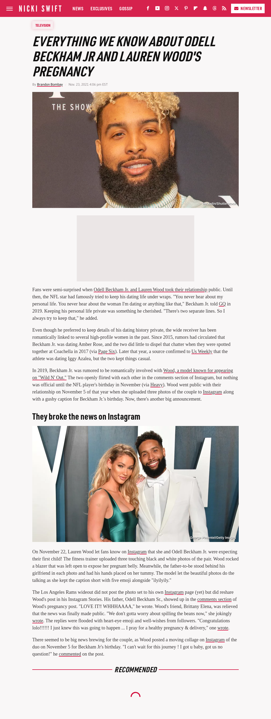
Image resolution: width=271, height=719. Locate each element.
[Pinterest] (186, 9)
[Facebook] (148, 9)
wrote (37, 620)
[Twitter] (176, 9)
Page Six (106, 351)
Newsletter (248, 8)
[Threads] (214, 9)
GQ (222, 304)
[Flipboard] (195, 9)
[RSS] (224, 9)
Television (42, 25)
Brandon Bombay (50, 84)
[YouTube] (157, 9)
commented (70, 654)
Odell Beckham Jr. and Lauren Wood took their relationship (150, 289)
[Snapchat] (205, 9)
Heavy (156, 384)
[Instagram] (167, 9)
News (78, 8)
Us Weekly (202, 351)
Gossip (125, 8)
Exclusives (101, 8)
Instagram (212, 392)
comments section (214, 599)
